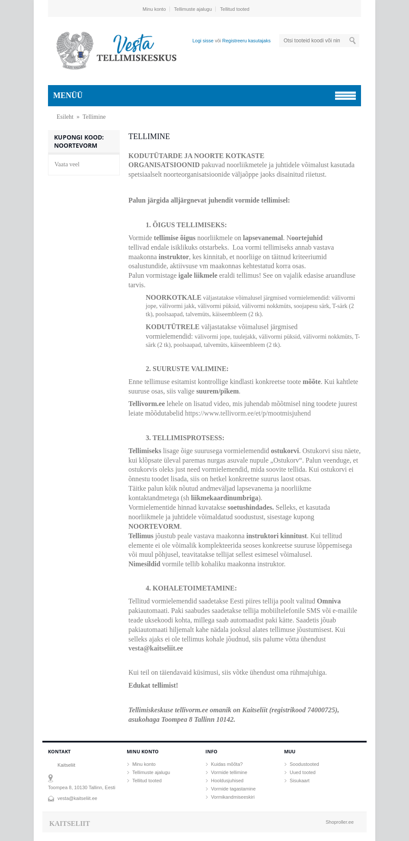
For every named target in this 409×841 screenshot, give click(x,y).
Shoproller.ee (340, 822)
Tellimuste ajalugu (193, 9)
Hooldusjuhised (227, 780)
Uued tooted (303, 772)
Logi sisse (203, 40)
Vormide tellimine (229, 772)
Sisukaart (300, 780)
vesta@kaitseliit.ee (155, 648)
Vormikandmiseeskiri (233, 797)
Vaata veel (67, 164)
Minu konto (154, 9)
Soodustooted (304, 764)
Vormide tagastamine (233, 788)
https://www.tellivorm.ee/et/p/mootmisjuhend (248, 413)
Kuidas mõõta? (227, 764)
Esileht (65, 117)
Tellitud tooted (234, 9)
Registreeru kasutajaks (246, 40)
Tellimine (94, 117)
